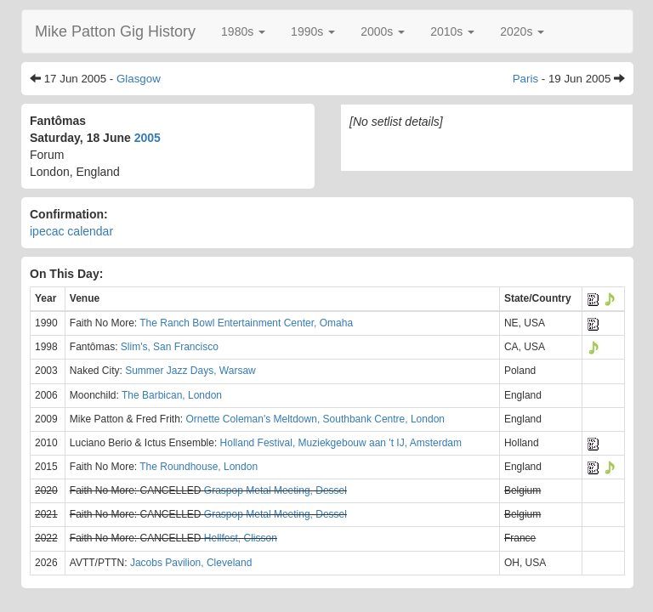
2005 (147, 137)
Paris (525, 78)
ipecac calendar (71, 231)
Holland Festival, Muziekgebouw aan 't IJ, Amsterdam (341, 443)
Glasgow (138, 78)
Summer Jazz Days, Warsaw (190, 371)
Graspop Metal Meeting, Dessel (275, 490)
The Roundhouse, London (198, 467)
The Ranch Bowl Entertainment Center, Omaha (246, 323)
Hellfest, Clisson (240, 538)
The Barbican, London (172, 395)
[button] (243, 31)
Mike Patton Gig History (115, 31)
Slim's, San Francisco (170, 347)
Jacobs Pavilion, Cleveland (191, 563)
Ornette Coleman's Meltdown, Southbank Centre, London (315, 419)
